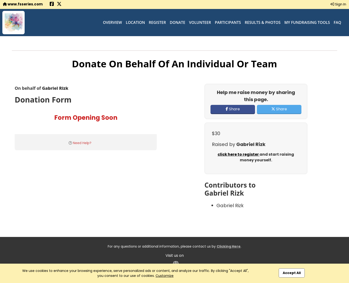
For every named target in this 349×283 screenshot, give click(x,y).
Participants (228, 22)
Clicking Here (229, 246)
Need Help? (82, 143)
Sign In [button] (338, 4)
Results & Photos (263, 22)
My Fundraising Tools (307, 22)
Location (135, 22)
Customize (165, 275)
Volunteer (200, 22)
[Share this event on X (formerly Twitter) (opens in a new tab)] (59, 4)
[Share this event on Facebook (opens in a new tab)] (52, 4)
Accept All (292, 272)
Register (157, 22)
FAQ (337, 22)
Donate (177, 22)
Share (233, 109)
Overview (112, 22)
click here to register (239, 154)
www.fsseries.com (23, 4)
